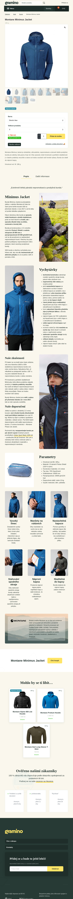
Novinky (48, 8)
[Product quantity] (43, 136)
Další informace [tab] (43, 176)
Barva (10, 116)
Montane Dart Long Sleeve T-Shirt (57, 722)
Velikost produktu (14, 126)
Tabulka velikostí (14, 144)
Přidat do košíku (56, 136)
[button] (44, 3)
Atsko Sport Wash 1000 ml (23, 435)
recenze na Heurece (44, 756)
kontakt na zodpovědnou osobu (54, 638)
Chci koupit (55, 660)
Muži (14, 14)
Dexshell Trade (61, 897)
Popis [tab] (26, 176)
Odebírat (55, 843)
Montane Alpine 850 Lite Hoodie (15, 722)
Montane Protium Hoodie (36, 722)
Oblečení (7, 14)
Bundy (21, 14)
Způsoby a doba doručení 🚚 (55, 144)
